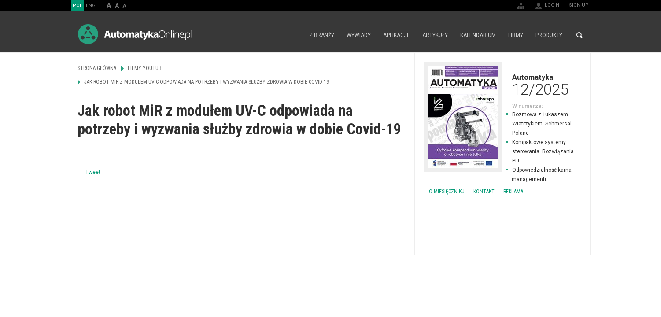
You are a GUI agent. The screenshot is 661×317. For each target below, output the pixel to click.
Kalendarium (478, 35)
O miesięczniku (447, 191)
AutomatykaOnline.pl (135, 34)
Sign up (579, 5)
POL (77, 5)
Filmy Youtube (146, 68)
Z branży (321, 35)
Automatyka (502, 84)
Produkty (548, 35)
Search (579, 35)
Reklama (513, 191)
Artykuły (435, 35)
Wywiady (359, 35)
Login (552, 5)
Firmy (515, 35)
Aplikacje (396, 35)
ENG (91, 5)
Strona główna (293, 35)
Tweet (92, 172)
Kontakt (484, 191)
